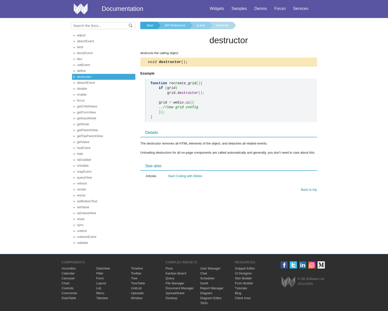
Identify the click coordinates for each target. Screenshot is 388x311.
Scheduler (207, 278)
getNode (83, 124)
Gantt (204, 283)
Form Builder (244, 283)
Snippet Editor (245, 268)
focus (81, 100)
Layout (101, 283)
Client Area (243, 298)
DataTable (69, 298)
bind (80, 47)
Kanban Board (176, 273)
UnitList (136, 288)
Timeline (137, 268)
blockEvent (85, 53)
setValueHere (86, 213)
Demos (260, 8)
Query (170, 278)
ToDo (204, 303)
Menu (100, 293)
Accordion (69, 268)
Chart (66, 283)
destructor (84, 77)
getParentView (87, 130)
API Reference (174, 25)
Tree (134, 278)
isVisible (83, 165)
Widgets (217, 8)
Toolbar (136, 273)
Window (136, 298)
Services (300, 8)
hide (80, 154)
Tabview (102, 298)
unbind (82, 231)
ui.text (200, 25)
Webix (288, 282)
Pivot (169, 268)
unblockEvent (86, 237)
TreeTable (138, 283)
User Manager (210, 268)
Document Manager (180, 288)
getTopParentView (90, 136)
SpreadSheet (175, 293)
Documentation (122, 8)
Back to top (309, 190)
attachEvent (85, 41)
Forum (280, 8)
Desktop (171, 298)
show (80, 219)
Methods (222, 25)
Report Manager (211, 288)
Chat (203, 273)
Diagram (206, 293)
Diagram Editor (211, 298)
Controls (67, 288)
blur (79, 59)
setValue (83, 207)
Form (100, 278)
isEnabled (84, 160)
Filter (99, 273)
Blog (238, 293)
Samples (239, 8)
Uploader (137, 293)
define (81, 71)
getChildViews (87, 106)
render (81, 189)
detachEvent (86, 82)
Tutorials (241, 288)
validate (82, 243)
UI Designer (243, 273)
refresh (82, 183)
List (98, 288)
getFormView (86, 112)
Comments (69, 293)
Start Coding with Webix (185, 177)
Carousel (68, 278)
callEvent (83, 65)
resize (81, 195)
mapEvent (84, 171)
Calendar (68, 273)
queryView (84, 177)
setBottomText (87, 201)
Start (149, 25)
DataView (103, 268)
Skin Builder (243, 278)
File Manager (175, 283)
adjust (81, 35)
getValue (83, 142)
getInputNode (86, 118)
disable (82, 88)
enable (82, 94)
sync (80, 225)
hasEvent (83, 148)
